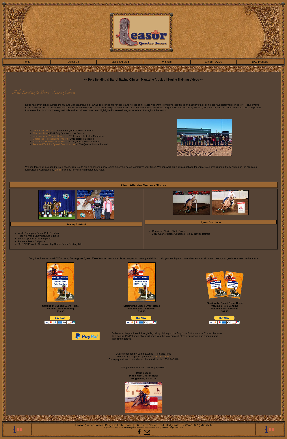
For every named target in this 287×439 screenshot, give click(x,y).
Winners (167, 61)
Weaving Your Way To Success (49, 136)
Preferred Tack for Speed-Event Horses (54, 144)
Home (26, 61)
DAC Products (260, 61)
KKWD (180, 428)
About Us (73, 61)
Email (58, 169)
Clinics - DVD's (213, 61)
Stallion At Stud (120, 61)
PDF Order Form (161, 356)
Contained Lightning (43, 130)
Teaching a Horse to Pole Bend (49, 141)
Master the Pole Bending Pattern (50, 138)
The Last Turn (40, 133)
